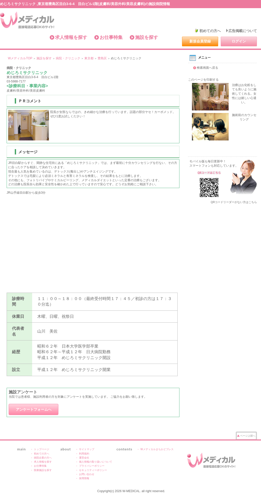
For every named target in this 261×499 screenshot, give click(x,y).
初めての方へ (210, 31)
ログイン (239, 41)
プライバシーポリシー (92, 465)
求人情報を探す (71, 37)
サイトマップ (86, 449)
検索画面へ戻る (207, 67)
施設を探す (146, 37)
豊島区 (102, 58)
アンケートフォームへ (33, 409)
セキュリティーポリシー (93, 470)
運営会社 (84, 457)
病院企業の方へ (43, 457)
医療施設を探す (43, 470)
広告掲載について (242, 31)
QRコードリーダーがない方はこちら (234, 202)
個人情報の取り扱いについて (95, 461)
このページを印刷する (203, 79)
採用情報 (84, 478)
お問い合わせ (86, 474)
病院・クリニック (68, 58)
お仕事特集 (111, 37)
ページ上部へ (247, 435)
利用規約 (84, 453)
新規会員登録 (200, 41)
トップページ (41, 449)
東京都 (89, 58)
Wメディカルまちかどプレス (157, 449)
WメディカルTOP (20, 58)
